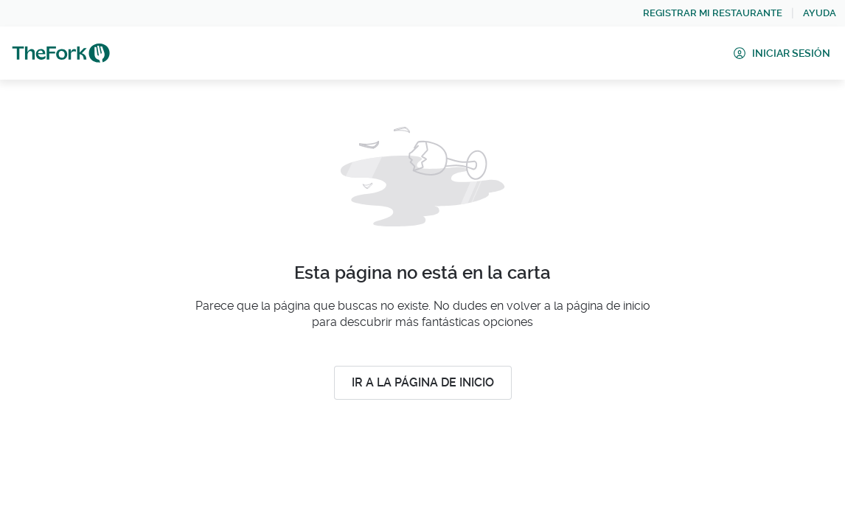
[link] (712, 13)
